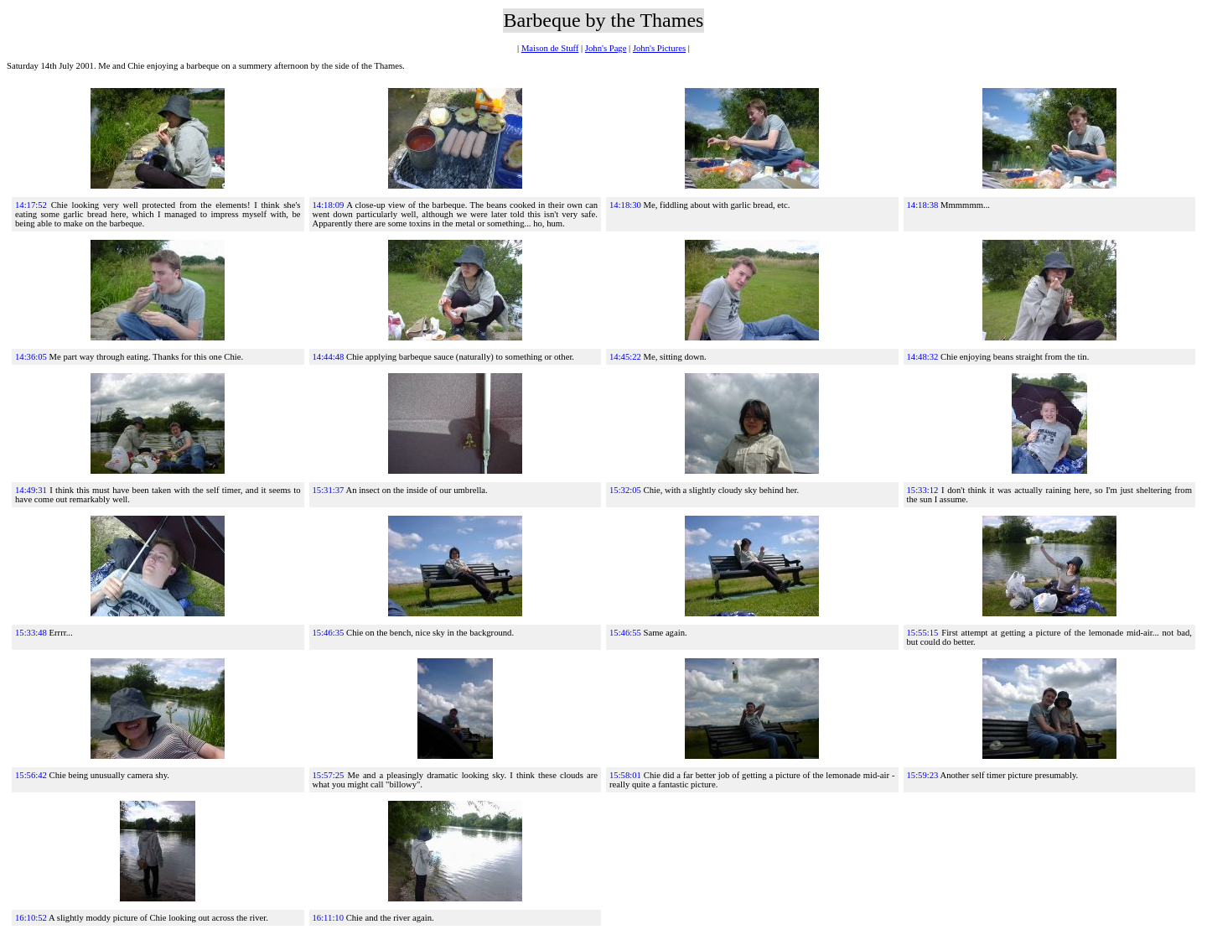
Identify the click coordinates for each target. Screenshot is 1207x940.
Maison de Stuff (549, 48)
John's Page (606, 48)
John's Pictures (659, 48)
